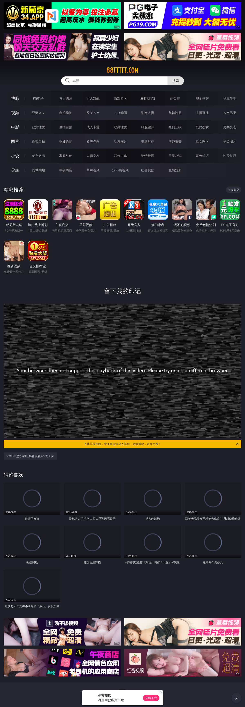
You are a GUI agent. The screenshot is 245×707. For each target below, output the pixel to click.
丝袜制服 (175, 112)
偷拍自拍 (65, 127)
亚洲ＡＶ (38, 112)
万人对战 (93, 98)
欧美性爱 (120, 127)
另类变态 (229, 127)
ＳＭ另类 (229, 112)
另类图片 (229, 141)
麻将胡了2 (147, 98)
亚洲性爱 (38, 127)
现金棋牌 (202, 98)
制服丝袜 (147, 127)
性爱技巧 (229, 155)
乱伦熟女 (202, 127)
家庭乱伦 (65, 155)
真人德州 (65, 98)
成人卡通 (93, 127)
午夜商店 (65, 170)
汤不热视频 (120, 170)
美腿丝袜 (147, 141)
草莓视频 (93, 170)
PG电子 (38, 98)
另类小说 (175, 155)
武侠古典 (120, 155)
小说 (15, 155)
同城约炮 (38, 170)
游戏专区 (120, 98)
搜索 (175, 80)
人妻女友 (93, 155)
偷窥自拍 (38, 141)
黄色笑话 (202, 155)
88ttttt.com (122, 70)
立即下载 (151, 698)
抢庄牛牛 (229, 98)
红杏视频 (147, 170)
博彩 (15, 98)
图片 (15, 141)
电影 (15, 127)
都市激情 (38, 155)
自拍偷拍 (65, 112)
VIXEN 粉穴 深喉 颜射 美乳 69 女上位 (30, 456)
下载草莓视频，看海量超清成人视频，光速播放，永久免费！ (161, 443)
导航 (15, 170)
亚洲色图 (65, 141)
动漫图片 (120, 141)
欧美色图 (93, 141)
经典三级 (175, 127)
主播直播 (202, 112)
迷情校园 (147, 155)
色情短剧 (175, 170)
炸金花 (175, 98)
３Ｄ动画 (120, 112)
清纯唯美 (175, 141)
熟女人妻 (147, 112)
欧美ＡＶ (93, 112)
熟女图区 (202, 141)
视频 (15, 112)
